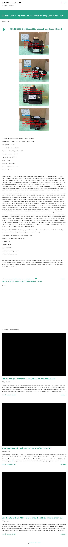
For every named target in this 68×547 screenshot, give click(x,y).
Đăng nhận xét (11, 395)
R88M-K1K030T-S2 (29, 279)
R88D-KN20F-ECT (19, 279)
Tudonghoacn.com (11, 2)
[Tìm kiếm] (62, 3)
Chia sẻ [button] (62, 279)
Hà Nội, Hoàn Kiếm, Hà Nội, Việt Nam (31, 281)
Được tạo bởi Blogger (34, 542)
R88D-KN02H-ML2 (10, 279)
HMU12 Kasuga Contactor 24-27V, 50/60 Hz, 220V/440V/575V (28, 378)
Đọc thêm (63, 395)
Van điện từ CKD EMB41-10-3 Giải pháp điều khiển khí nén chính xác (32, 518)
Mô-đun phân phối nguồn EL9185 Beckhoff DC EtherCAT (26, 448)
